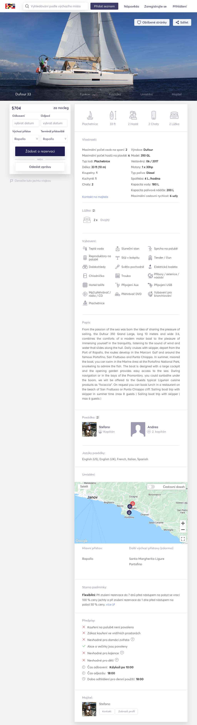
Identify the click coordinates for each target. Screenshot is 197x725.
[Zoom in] (183, 523)
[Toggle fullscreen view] (183, 539)
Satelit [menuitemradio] (84, 486)
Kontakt (106, 711)
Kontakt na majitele (95, 197)
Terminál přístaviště (52, 131)
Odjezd (45, 115)
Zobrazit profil (126, 711)
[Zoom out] (183, 530)
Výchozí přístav (21, 131)
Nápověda (131, 6)
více (110, 604)
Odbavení (18, 115)
